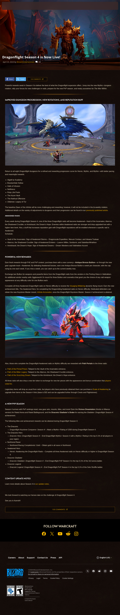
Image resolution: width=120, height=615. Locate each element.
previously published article (97, 210)
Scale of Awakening (100, 389)
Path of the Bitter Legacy (17, 372)
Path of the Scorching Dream (18, 375)
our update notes (42, 484)
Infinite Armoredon (44, 292)
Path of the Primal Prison (17, 369)
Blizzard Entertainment (25, 62)
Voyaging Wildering (77, 286)
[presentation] (8, 6)
